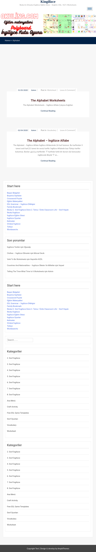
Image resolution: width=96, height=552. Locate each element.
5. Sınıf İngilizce (13, 376)
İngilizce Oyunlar (14, 218)
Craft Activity (12, 407)
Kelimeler (11, 221)
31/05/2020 (23, 90)
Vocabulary (51, 130)
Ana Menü (11, 401)
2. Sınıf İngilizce (13, 358)
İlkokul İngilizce (13, 212)
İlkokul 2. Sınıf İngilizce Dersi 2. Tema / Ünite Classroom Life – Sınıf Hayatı (38, 210)
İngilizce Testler (13, 247)
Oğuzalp (27, 247)
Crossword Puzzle (14, 198)
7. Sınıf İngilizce (13, 388)
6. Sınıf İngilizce (13, 382)
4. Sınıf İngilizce (13, 370)
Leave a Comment (67, 90)
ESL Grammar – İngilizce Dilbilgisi (21, 204)
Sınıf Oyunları (12, 419)
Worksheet (51, 90)
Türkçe (10, 227)
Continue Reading (48, 111)
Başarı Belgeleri (13, 193)
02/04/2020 (23, 130)
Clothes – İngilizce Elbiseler (18, 253)
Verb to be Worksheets (16, 259)
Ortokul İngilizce (13, 224)
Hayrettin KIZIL (36, 259)
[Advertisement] (48, 63)
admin (33, 90)
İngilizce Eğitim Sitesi (16, 215)
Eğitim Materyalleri (14, 201)
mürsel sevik (39, 253)
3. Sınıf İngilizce (13, 364)
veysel (61, 265)
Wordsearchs (12, 229)
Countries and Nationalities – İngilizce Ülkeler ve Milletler (31, 265)
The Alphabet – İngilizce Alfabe (48, 140)
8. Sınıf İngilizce (13, 394)
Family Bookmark (14, 207)
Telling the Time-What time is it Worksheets (25, 271)
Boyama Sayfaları (14, 196)
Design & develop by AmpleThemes (54, 548)
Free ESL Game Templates (18, 413)
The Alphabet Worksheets (48, 100)
